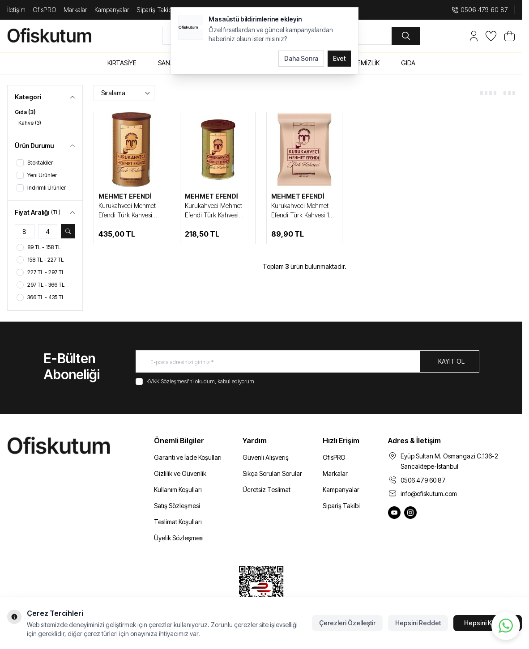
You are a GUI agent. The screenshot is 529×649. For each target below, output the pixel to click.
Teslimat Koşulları (178, 522)
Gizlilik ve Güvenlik (180, 473)
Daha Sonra (301, 58)
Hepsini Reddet (418, 623)
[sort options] (124, 93)
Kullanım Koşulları (178, 489)
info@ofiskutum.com (429, 493)
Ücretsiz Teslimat (266, 489)
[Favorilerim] (491, 36)
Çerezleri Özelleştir (347, 623)
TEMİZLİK (366, 63)
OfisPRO (44, 9)
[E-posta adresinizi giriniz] (307, 361)
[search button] (406, 36)
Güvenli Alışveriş (266, 457)
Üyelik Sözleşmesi (179, 538)
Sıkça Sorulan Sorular (272, 473)
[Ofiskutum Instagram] (410, 512)
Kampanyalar (111, 9)
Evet (339, 58)
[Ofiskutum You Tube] (394, 512)
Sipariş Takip (154, 9)
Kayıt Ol (451, 361)
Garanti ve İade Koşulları (188, 457)
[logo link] (60, 35)
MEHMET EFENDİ (124, 196)
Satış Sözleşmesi (177, 505)
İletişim (16, 9)
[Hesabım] (473, 36)
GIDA (408, 63)
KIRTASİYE (122, 63)
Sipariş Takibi (341, 505)
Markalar (75, 9)
